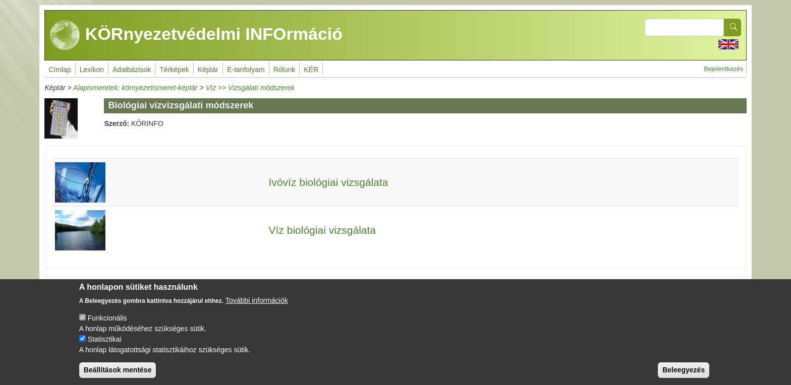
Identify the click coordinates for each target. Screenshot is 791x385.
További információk (256, 307)
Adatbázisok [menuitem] (131, 70)
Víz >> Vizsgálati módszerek (250, 88)
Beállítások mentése (118, 376)
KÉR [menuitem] (311, 70)
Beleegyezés (683, 376)
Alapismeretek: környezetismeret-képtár (135, 88)
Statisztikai (105, 346)
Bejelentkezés (723, 69)
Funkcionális (107, 324)
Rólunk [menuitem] (284, 70)
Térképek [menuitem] (174, 70)
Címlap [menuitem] (59, 70)
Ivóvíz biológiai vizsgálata (328, 182)
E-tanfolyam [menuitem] (246, 70)
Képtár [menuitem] (208, 70)
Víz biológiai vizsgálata (322, 230)
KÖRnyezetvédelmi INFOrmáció (196, 35)
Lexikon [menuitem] (92, 70)
